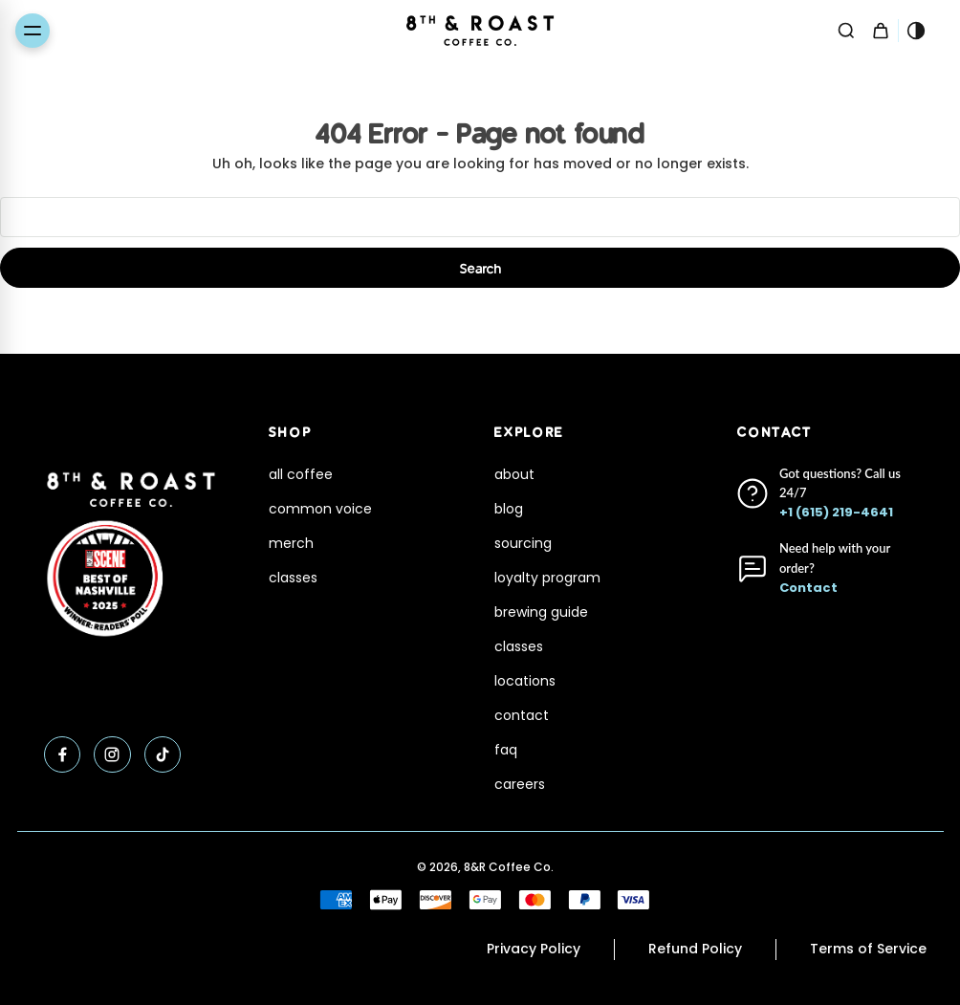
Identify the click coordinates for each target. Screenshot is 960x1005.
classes (293, 577)
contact (521, 715)
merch (291, 543)
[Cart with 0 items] (880, 30)
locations (525, 680)
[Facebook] (62, 755)
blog (508, 508)
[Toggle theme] (916, 30)
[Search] (846, 30)
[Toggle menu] (32, 30)
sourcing (523, 543)
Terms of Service (868, 948)
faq (505, 749)
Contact (808, 588)
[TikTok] (163, 755)
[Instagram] (112, 755)
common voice (320, 508)
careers (519, 784)
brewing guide (541, 612)
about (514, 474)
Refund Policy (695, 948)
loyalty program (547, 577)
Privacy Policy (533, 948)
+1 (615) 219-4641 (836, 512)
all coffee (301, 474)
